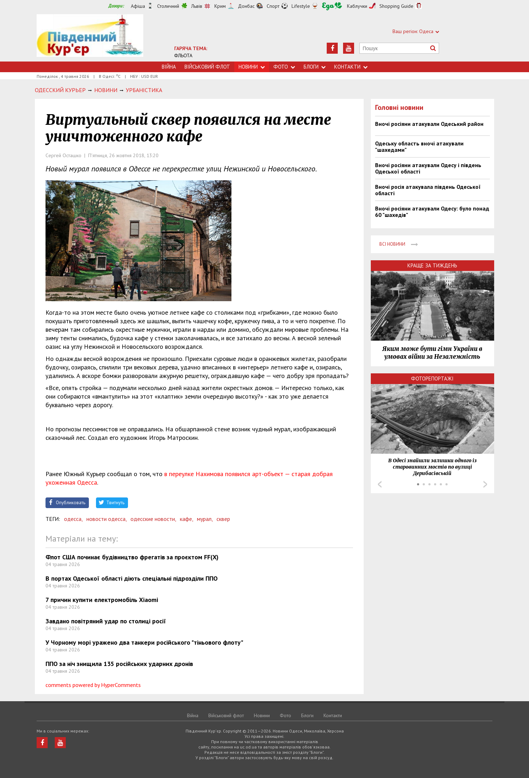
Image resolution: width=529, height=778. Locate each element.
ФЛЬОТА (183, 55)
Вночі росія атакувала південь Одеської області (428, 190)
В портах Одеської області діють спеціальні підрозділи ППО (132, 578)
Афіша (138, 6)
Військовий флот (207, 66)
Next (485, 484)
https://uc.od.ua (90, 38)
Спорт (273, 6)
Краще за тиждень (432, 265)
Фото (284, 66)
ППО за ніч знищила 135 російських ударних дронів (119, 664)
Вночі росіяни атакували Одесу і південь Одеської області (428, 168)
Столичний (168, 6)
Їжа (332, 6)
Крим (220, 6)
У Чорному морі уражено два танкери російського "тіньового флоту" (144, 642)
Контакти (351, 66)
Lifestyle (301, 6)
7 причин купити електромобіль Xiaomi (102, 600)
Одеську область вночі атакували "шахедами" (419, 146)
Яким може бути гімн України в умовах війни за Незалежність (432, 353)
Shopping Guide (396, 6)
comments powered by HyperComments (93, 684)
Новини (252, 66)
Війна (169, 66)
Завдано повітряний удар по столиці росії (106, 621)
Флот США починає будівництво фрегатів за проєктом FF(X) (132, 557)
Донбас (246, 6)
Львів (196, 6)
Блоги (315, 66)
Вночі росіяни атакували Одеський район (429, 123)
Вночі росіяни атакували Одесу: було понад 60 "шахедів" (432, 211)
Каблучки (357, 6)
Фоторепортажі (432, 378)
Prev (379, 484)
